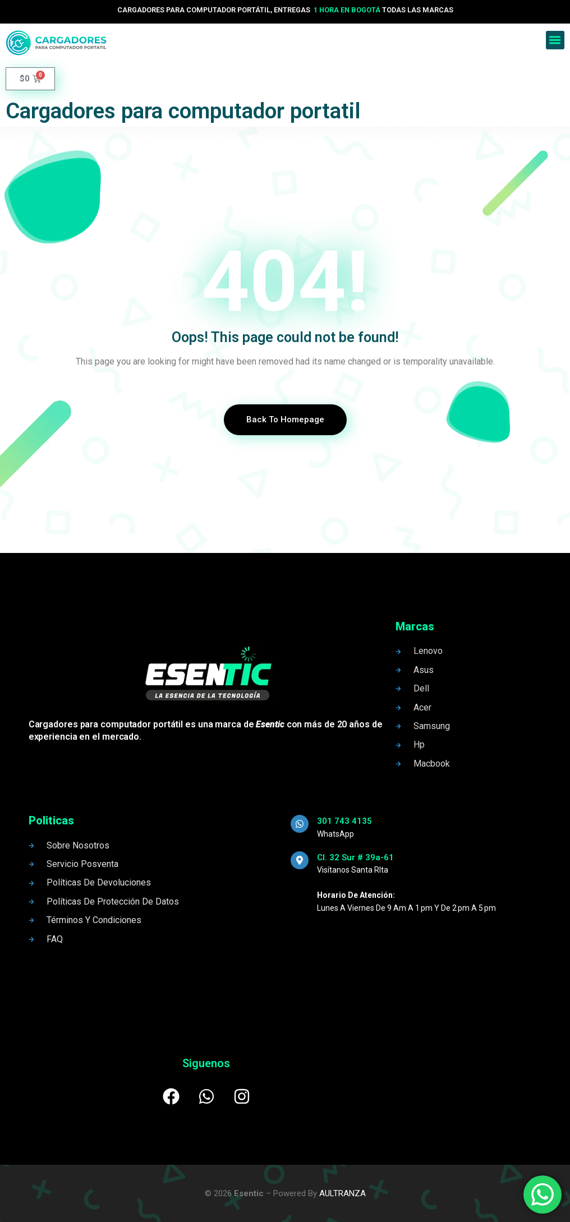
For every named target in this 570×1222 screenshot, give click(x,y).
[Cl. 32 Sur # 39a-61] (300, 860)
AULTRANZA (342, 1193)
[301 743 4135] (300, 824)
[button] (555, 40)
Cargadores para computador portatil (183, 111)
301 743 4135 (344, 821)
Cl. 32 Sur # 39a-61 (355, 857)
